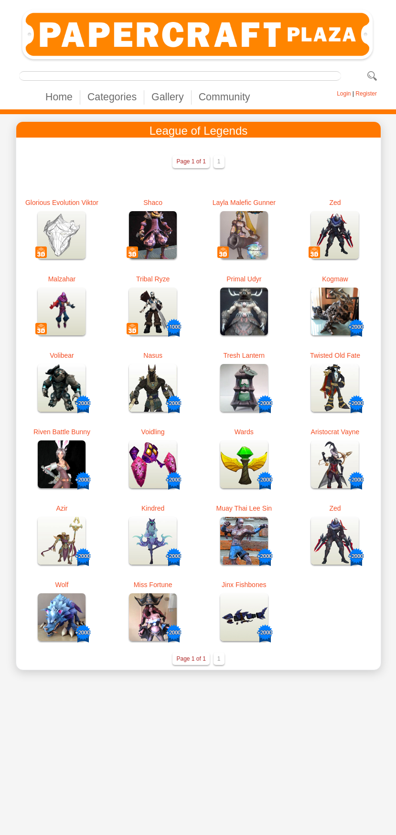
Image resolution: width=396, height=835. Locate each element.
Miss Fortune (153, 585)
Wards (244, 432)
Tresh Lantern (244, 355)
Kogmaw (335, 279)
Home (59, 97)
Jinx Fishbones (244, 585)
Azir (61, 508)
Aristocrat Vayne (335, 432)
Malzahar (62, 279)
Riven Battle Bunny (61, 432)
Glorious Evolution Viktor (61, 202)
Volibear (62, 355)
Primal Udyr (243, 279)
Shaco (152, 202)
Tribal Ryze (153, 279)
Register (366, 93)
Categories (112, 97)
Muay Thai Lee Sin (244, 508)
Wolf (62, 585)
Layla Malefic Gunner (244, 202)
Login (344, 93)
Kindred (152, 508)
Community (224, 97)
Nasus (152, 355)
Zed (335, 202)
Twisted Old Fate (335, 355)
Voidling (153, 432)
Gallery (167, 97)
